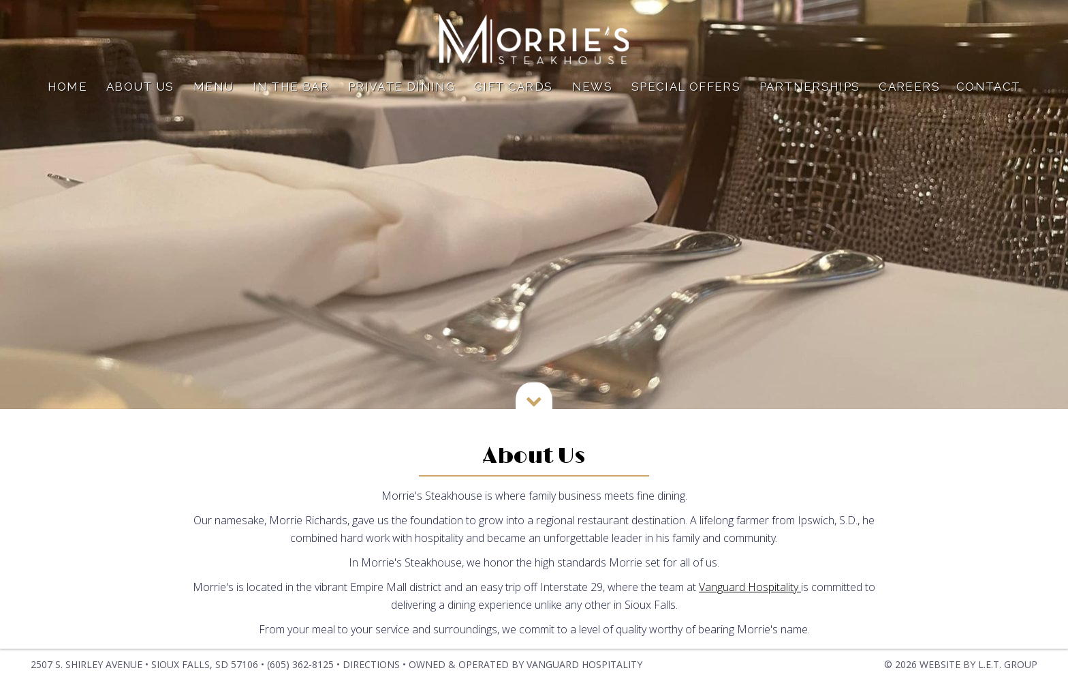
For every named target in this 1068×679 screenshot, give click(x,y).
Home (67, 93)
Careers (909, 93)
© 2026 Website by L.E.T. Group (960, 664)
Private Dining (401, 93)
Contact (988, 93)
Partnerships (809, 93)
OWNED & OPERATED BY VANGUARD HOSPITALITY (525, 664)
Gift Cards (513, 93)
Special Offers (685, 93)
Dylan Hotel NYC (534, 43)
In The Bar (291, 93)
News (592, 93)
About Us (140, 93)
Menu (213, 93)
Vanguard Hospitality (750, 586)
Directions (371, 664)
